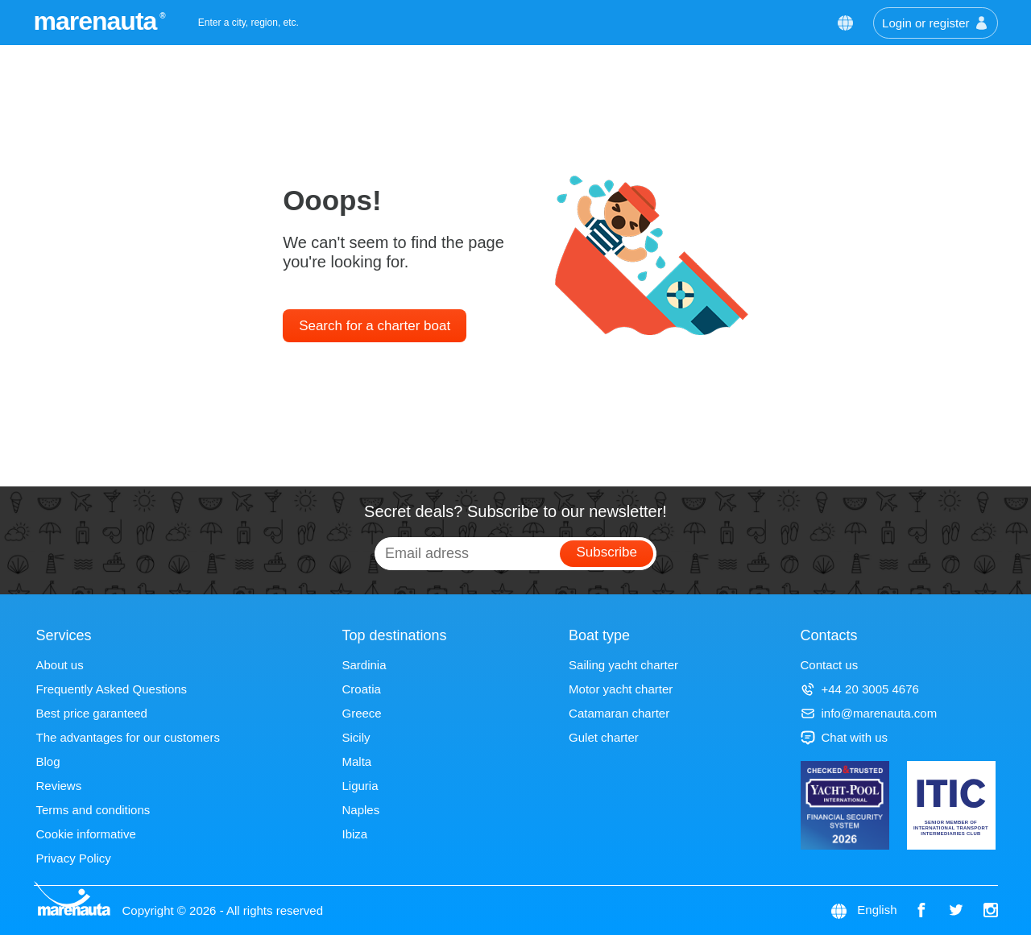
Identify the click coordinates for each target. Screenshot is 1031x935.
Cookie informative (86, 834)
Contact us (830, 665)
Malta (356, 761)
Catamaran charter (619, 713)
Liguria (360, 785)
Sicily (356, 737)
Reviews (59, 785)
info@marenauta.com (869, 713)
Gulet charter (604, 737)
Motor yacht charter (621, 689)
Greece (361, 713)
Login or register (935, 23)
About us (60, 665)
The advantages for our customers (128, 737)
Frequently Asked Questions (112, 689)
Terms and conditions (93, 810)
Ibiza (354, 834)
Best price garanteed (91, 713)
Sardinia (364, 665)
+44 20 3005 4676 (860, 689)
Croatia (361, 689)
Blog (48, 761)
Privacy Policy (73, 858)
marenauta (98, 20)
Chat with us (844, 737)
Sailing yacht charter (623, 665)
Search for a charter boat (374, 325)
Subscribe (606, 552)
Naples (360, 810)
